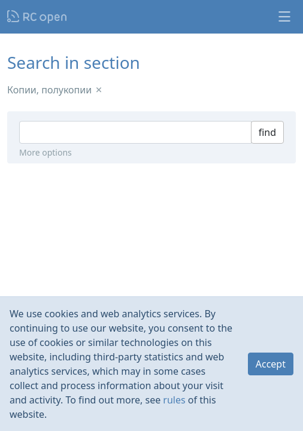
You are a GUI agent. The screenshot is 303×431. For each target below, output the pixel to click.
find (267, 132)
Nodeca (37, 17)
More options (45, 152)
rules (174, 399)
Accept (271, 364)
